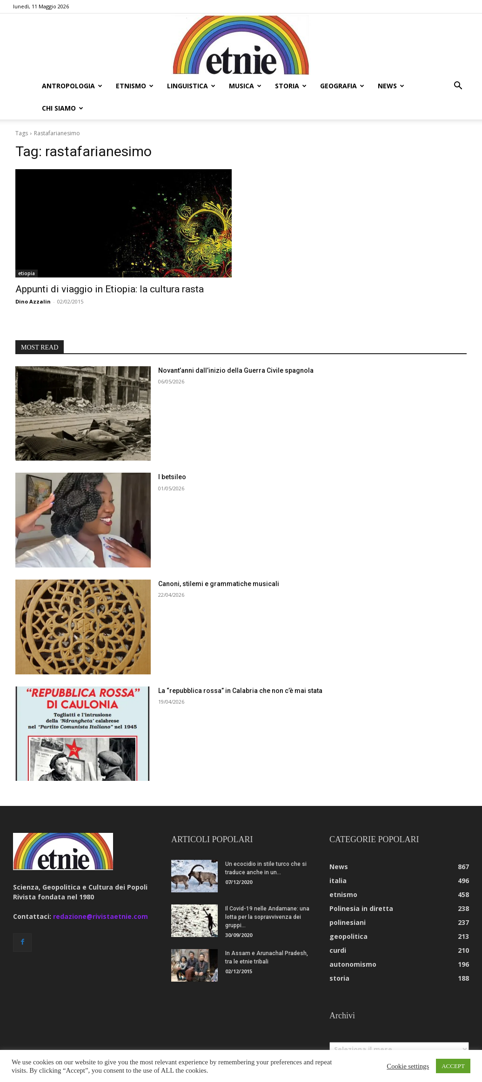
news (391, 85)
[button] (458, 86)
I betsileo (172, 454)
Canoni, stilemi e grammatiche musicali (218, 561)
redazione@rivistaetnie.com (100, 894)
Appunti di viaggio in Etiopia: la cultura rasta (109, 266)
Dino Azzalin (33, 279)
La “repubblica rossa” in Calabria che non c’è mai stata (240, 668)
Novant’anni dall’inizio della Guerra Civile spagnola (236, 348)
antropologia (72, 85)
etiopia (26, 251)
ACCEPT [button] (453, 1065)
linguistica (191, 85)
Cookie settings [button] (408, 1066)
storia (291, 85)
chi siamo (62, 108)
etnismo (135, 85)
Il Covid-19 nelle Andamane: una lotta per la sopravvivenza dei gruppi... (267, 894)
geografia (342, 85)
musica (245, 85)
